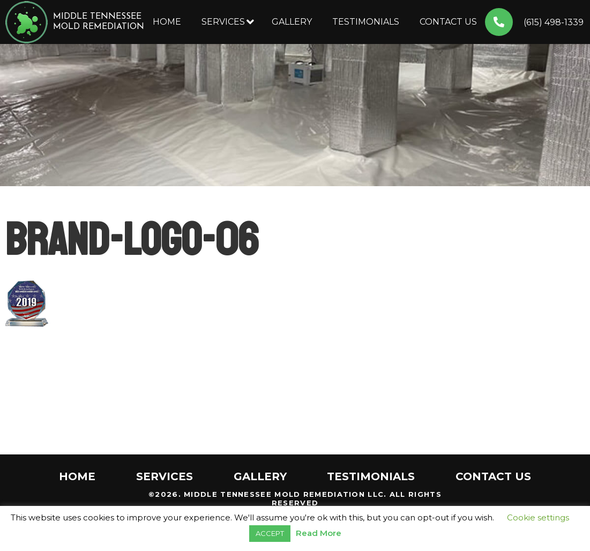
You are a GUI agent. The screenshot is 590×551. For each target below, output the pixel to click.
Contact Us (448, 22)
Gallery (292, 22)
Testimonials (365, 22)
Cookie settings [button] (538, 517)
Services (223, 22)
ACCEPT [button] (270, 533)
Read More (318, 533)
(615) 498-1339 (554, 22)
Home (167, 22)
